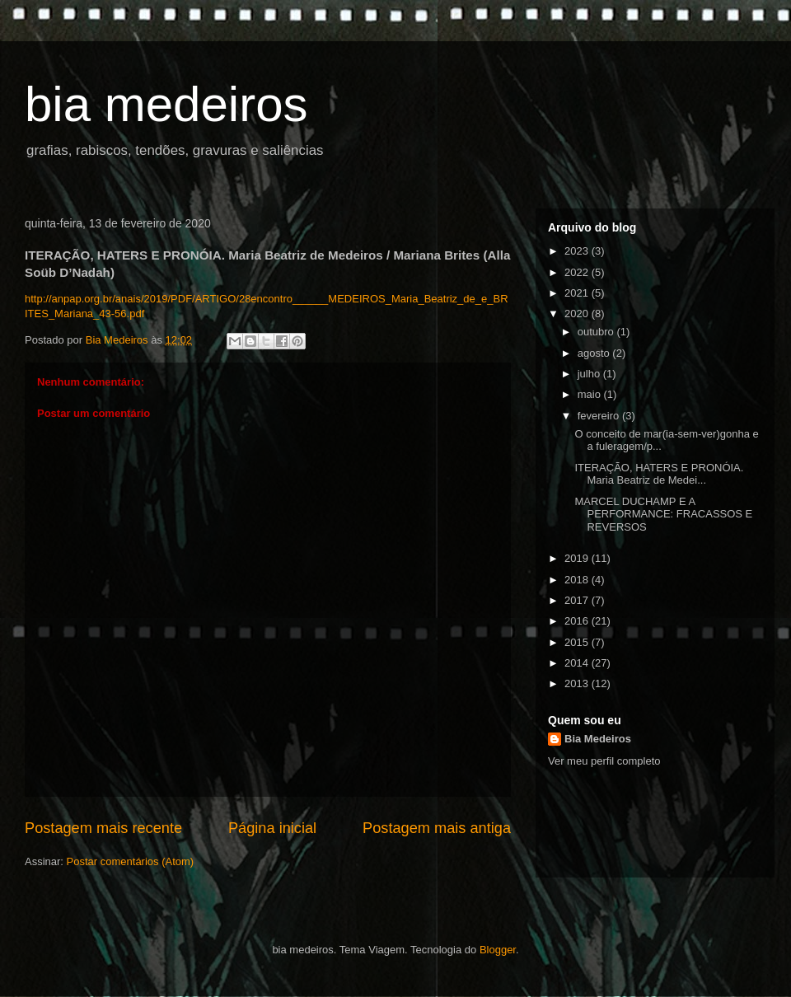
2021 (578, 293)
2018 (578, 579)
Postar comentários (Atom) (130, 861)
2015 (578, 642)
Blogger (498, 949)
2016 (578, 621)
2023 (578, 251)
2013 (578, 683)
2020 (578, 313)
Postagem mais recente (103, 828)
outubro (597, 331)
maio (591, 394)
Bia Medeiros (597, 739)
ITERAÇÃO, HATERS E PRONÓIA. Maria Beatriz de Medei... (658, 474)
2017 (578, 600)
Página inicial (272, 828)
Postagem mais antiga (437, 828)
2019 (578, 558)
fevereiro (600, 416)
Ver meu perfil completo (604, 761)
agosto (595, 353)
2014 (578, 663)
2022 (578, 272)
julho (590, 373)
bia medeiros (166, 104)
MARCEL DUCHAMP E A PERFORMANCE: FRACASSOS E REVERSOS (663, 514)
